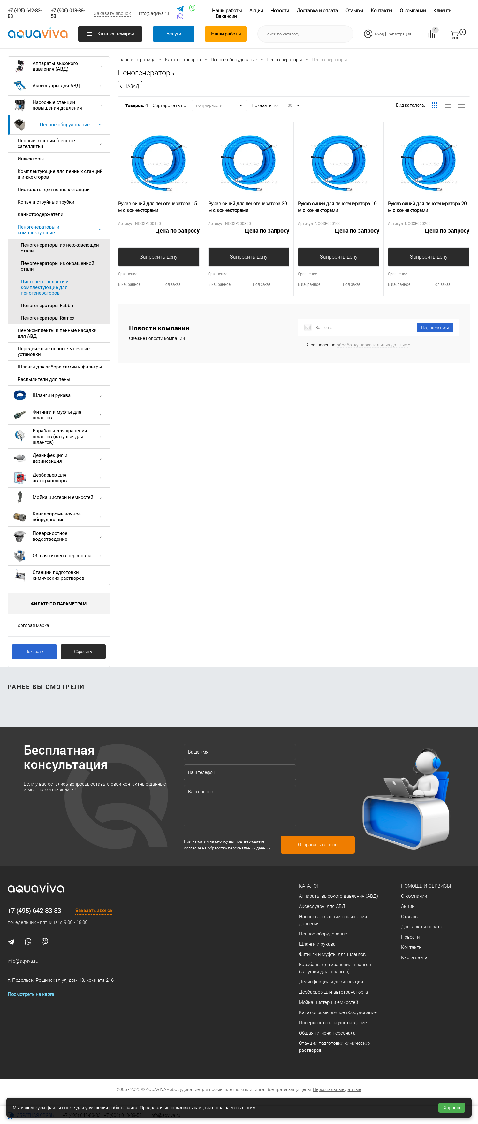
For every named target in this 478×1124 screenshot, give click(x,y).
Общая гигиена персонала (59, 555)
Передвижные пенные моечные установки (54, 351)
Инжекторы (31, 159)
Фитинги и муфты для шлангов (59, 414)
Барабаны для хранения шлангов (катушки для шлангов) (59, 436)
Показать (34, 651)
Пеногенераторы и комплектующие (61, 230)
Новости (279, 10)
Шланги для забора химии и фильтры (60, 367)
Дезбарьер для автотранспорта (59, 477)
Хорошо (452, 1107)
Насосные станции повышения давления (59, 105)
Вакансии (226, 16)
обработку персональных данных (239, 848)
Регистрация (399, 34)
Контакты (381, 10)
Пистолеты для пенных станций (54, 189)
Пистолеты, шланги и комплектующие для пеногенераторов (45, 287)
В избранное (129, 284)
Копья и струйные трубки (46, 202)
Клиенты (442, 10)
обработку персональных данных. (372, 344)
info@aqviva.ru (154, 13)
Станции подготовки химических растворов (48, 575)
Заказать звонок (112, 13)
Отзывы (354, 10)
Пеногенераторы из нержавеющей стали (60, 248)
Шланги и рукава (59, 395)
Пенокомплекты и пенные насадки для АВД (57, 333)
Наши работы (227, 10)
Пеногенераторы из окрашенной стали (57, 266)
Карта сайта (414, 957)
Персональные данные (337, 1089)
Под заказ (171, 284)
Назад (131, 86)
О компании (413, 10)
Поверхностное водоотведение (59, 536)
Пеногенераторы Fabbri (47, 305)
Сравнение (127, 274)
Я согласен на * (358, 344)
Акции (256, 10)
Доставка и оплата (317, 10)
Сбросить (83, 651)
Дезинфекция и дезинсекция (59, 458)
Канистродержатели (40, 214)
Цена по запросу (159, 234)
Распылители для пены (44, 379)
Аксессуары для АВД (59, 85)
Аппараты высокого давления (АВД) (59, 66)
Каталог (309, 886)
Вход (379, 34)
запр (465, 38)
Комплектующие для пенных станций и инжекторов (60, 174)
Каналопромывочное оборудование (59, 516)
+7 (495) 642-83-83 (34, 911)
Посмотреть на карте (31, 994)
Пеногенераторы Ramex (47, 318)
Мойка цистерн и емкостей (59, 497)
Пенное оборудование (59, 124)
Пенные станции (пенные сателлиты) (61, 143)
